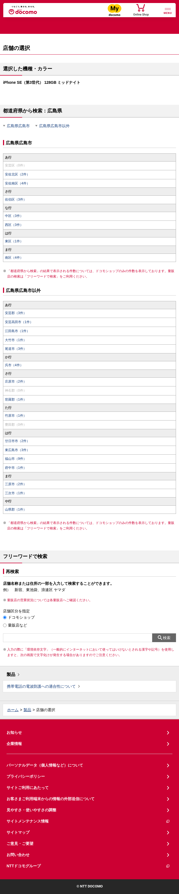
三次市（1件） (16, 493)
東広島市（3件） (17, 450)
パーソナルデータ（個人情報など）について (45, 765)
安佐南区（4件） (17, 183)
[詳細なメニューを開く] (167, 10)
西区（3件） (14, 225)
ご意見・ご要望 (20, 843)
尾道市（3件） (16, 349)
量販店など (17, 625)
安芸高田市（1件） (19, 322)
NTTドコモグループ (88, 866)
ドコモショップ (21, 617)
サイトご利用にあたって (28, 787)
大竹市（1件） (16, 340)
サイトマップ (18, 832)
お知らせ (14, 732)
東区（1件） (14, 241)
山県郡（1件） (16, 509)
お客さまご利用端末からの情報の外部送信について (51, 799)
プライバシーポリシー (26, 776)
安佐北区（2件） (17, 174)
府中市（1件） (16, 468)
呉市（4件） (14, 365)
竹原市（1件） (16, 416)
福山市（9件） (16, 459)
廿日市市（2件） (17, 441)
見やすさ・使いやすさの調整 (31, 810)
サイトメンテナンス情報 (88, 821)
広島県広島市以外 (54, 126)
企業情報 (14, 743)
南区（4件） (14, 258)
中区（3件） (14, 216)
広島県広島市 (18, 126)
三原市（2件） (16, 484)
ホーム (13, 710)
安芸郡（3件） (16, 313)
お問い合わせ (18, 855)
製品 (11, 674)
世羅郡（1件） (16, 399)
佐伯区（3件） (16, 199)
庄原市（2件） (16, 381)
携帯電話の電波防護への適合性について (41, 686)
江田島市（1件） (17, 331)
